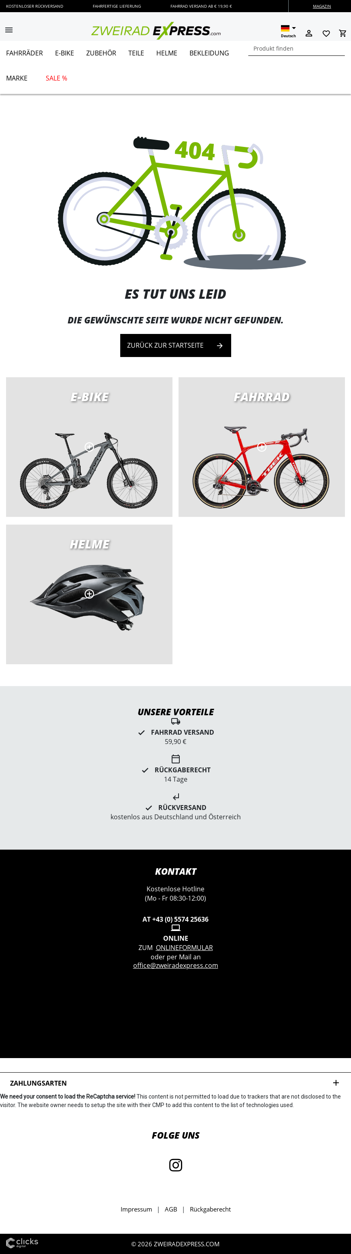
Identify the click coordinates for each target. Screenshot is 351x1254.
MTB (89, 594)
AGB (171, 1209)
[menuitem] (24, 56)
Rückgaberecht (210, 1209)
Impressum (136, 1209)
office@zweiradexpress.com (175, 965)
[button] (9, 31)
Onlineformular (184, 947)
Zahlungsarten (175, 1083)
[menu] (172, 67)
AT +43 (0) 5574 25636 (175, 919)
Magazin (322, 6)
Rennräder (262, 447)
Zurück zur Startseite (175, 345)
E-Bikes (89, 447)
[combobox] (296, 48)
